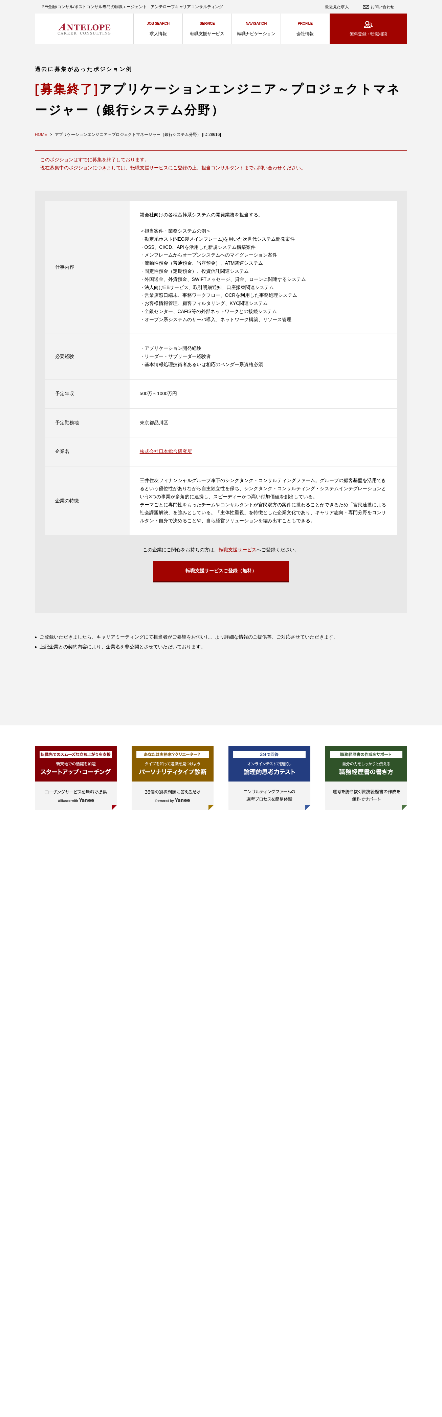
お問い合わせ (382, 6)
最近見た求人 (337, 6)
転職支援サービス (238, 549)
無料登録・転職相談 (368, 34)
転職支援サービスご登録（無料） (221, 571)
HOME (41, 134)
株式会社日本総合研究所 (166, 451)
